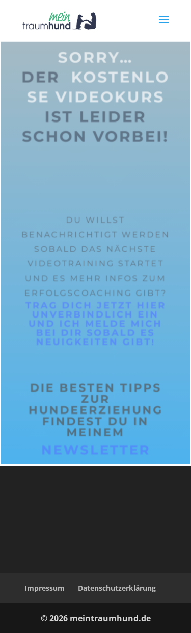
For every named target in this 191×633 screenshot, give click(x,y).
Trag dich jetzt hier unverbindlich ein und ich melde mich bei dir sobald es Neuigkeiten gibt (95, 343)
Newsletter (95, 469)
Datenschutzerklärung (117, 588)
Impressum (44, 588)
